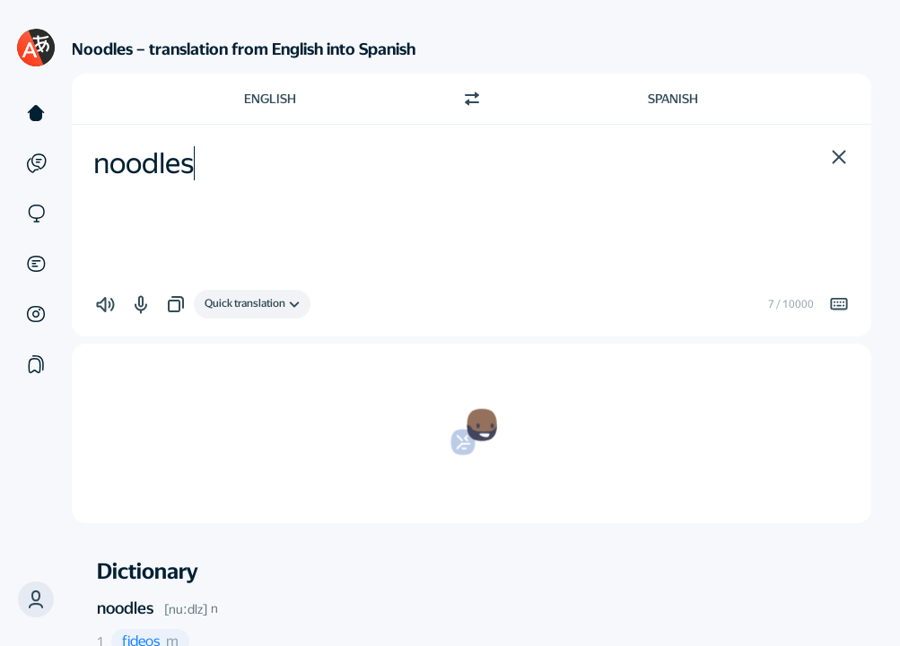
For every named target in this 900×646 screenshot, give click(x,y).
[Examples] (36, 163)
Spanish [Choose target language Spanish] (673, 99)
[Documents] (36, 264)
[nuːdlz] (185, 609)
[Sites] (36, 213)
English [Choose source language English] (270, 99)
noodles (125, 607)
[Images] (36, 314)
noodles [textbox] (143, 163)
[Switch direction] (472, 98)
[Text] (36, 113)
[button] (36, 599)
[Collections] (36, 364)
